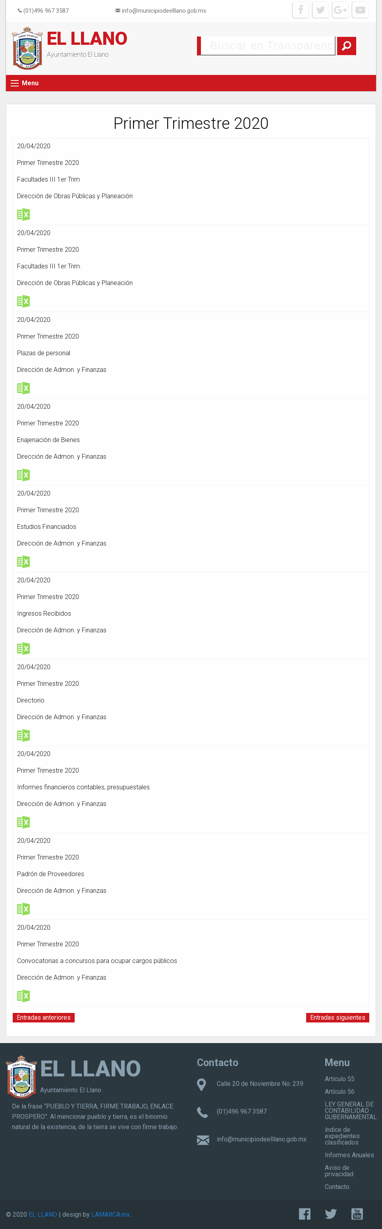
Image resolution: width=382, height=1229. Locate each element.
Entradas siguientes (337, 1017)
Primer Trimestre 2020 (48, 163)
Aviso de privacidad (339, 1171)
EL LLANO (87, 38)
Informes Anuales (349, 1155)
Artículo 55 (340, 1079)
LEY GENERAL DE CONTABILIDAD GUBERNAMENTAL (351, 1111)
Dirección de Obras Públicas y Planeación (75, 196)
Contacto (337, 1187)
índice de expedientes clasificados (342, 1136)
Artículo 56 (340, 1091)
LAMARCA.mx (110, 1214)
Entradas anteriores (44, 1017)
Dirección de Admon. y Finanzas (61, 369)
